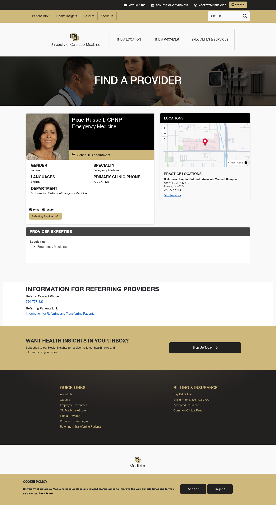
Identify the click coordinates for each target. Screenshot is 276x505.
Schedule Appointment (91, 155)
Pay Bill (238, 4)
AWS (233, 162)
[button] (205, 142)
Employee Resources (73, 405)
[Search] (245, 16)
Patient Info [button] (40, 16)
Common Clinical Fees (187, 410)
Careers (88, 16)
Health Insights (66, 16)
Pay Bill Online (182, 394)
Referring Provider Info (45, 216)
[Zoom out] (165, 133)
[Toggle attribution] (246, 162)
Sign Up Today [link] (205, 347)
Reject (220, 489)
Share (48, 209)
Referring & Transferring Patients (80, 426)
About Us (107, 16)
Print (34, 209)
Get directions (172, 195)
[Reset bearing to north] (165, 139)
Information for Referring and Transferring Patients (60, 313)
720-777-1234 (35, 301)
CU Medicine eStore (73, 410)
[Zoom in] (165, 128)
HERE (240, 162)
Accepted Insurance (186, 405)
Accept (193, 489)
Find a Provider (166, 39)
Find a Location (128, 39)
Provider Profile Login (74, 421)
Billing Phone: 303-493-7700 (191, 399)
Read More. (46, 493)
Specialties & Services (209, 39)
